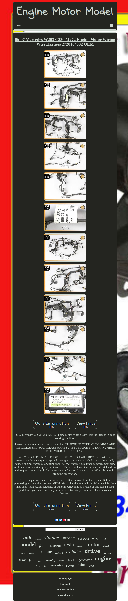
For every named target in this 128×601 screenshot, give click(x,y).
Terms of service (65, 595)
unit (27, 537)
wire (95, 538)
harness (107, 553)
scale (104, 539)
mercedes (56, 565)
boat (91, 565)
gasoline (38, 540)
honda (71, 560)
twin (38, 566)
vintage (51, 537)
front (42, 545)
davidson (83, 538)
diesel (106, 546)
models (31, 553)
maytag (70, 565)
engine (103, 558)
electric (55, 545)
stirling (68, 538)
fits (45, 566)
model (29, 545)
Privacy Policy (65, 589)
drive (92, 551)
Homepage (65, 578)
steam (80, 546)
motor (93, 544)
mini (82, 565)
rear (22, 559)
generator (85, 560)
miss (39, 561)
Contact (65, 584)
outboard (59, 553)
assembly (50, 560)
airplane (45, 551)
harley (62, 560)
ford (31, 560)
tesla (69, 545)
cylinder (74, 551)
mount (22, 553)
